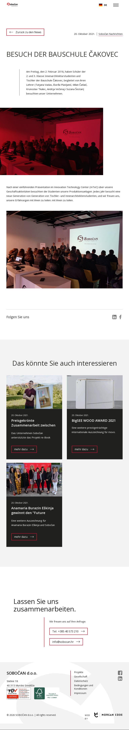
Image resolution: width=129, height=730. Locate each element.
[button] (103, 5)
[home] (12, 5)
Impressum (80, 693)
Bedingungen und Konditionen (83, 687)
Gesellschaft (80, 676)
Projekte (78, 672)
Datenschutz (81, 681)
